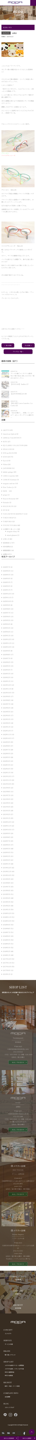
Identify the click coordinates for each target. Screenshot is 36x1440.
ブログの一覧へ (18, 351)
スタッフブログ (9, 1407)
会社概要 (7, 1397)
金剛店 (14, 33)
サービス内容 (9, 1344)
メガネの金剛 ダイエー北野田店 (14, 1365)
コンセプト (8, 1333)
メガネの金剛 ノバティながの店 (14, 1369)
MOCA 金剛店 (9, 1375)
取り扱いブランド (10, 1355)
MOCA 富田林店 (9, 1372)
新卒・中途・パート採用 (12, 1386)
